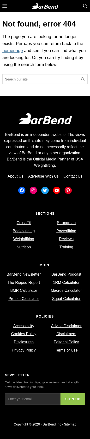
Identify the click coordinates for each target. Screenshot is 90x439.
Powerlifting (66, 231)
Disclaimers (66, 334)
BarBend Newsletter (24, 274)
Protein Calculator (23, 299)
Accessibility (23, 326)
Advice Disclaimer (66, 326)
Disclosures (24, 342)
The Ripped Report (23, 282)
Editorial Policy (66, 342)
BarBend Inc (52, 424)
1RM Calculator (66, 282)
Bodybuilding (24, 231)
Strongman (66, 223)
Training (66, 247)
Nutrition (24, 247)
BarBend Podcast (66, 274)
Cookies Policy (23, 334)
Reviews (66, 239)
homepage (12, 50)
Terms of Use (66, 350)
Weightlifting (23, 239)
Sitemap (70, 424)
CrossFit (24, 223)
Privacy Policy (24, 350)
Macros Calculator (66, 290)
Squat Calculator (66, 299)
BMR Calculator (23, 290)
